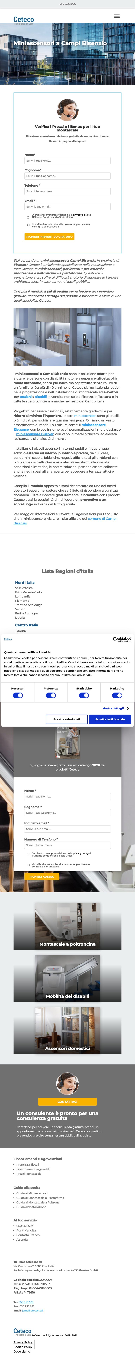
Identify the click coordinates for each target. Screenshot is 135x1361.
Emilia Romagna (26, 613)
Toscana (20, 630)
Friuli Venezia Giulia (28, 592)
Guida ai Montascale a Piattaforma (40, 1198)
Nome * (30, 791)
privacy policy (81, 214)
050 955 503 (24, 1226)
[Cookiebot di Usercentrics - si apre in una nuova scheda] (115, 639)
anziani (25, 397)
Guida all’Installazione (31, 1207)
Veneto (20, 609)
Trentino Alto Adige (28, 605)
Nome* (29, 155)
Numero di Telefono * (41, 839)
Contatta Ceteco (28, 1235)
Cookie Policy (23, 1347)
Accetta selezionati (67, 719)
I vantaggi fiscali (27, 1164)
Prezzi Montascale (28, 1173)
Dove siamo (22, 1351)
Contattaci (67, 1102)
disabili (41, 397)
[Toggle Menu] (117, 16)
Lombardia (22, 596)
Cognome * (33, 807)
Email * (29, 201)
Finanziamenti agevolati (33, 1169)
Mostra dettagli (113, 708)
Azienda (22, 1239)
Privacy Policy (23, 1342)
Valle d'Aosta (24, 588)
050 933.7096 (67, 3)
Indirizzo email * (36, 823)
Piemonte (22, 600)
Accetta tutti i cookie (110, 719)
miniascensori (85, 416)
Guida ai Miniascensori (31, 1193)
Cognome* (32, 170)
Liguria (20, 617)
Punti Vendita (26, 1230)
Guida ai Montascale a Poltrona (37, 1202)
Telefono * (32, 185)
